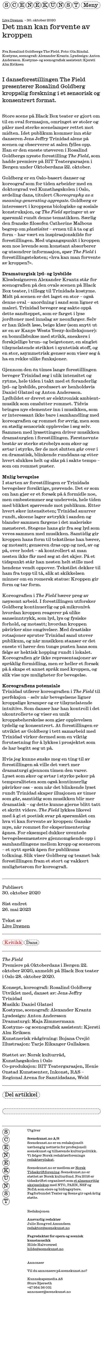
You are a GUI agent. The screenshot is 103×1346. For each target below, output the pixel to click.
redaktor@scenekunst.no (48, 1228)
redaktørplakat (40, 1159)
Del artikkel (21, 1094)
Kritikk (13, 942)
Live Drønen (12, 20)
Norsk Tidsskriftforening (56, 1170)
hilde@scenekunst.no (45, 1249)
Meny (90, 5)
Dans (31, 942)
